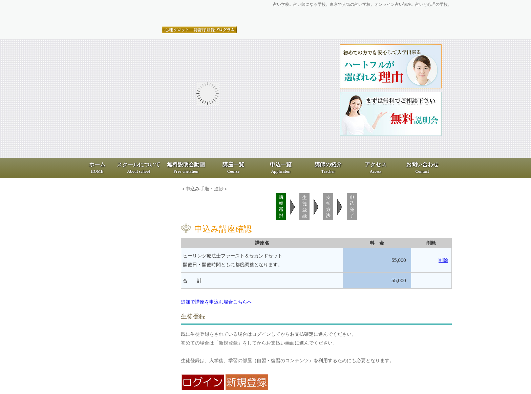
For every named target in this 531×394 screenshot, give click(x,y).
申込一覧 (281, 168)
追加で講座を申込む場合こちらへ (216, 302)
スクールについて (138, 168)
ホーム (97, 168)
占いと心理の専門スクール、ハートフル (158, 14)
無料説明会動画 (186, 168)
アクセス (375, 168)
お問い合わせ (422, 168)
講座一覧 (233, 168)
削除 (443, 260)
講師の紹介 (328, 168)
